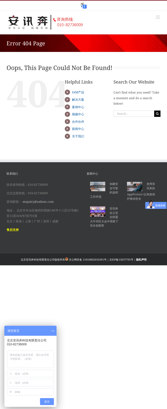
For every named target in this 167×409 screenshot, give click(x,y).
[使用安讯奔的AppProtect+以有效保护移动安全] (134, 186)
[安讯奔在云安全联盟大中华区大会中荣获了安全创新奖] (97, 211)
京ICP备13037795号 (121, 259)
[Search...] (134, 114)
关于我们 (78, 136)
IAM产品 (78, 92)
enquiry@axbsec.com (38, 201)
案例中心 (78, 107)
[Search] (157, 114)
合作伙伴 (78, 121)
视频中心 (78, 114)
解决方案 (78, 99)
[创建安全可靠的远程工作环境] (97, 186)
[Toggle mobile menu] (158, 17)
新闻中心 (78, 129)
